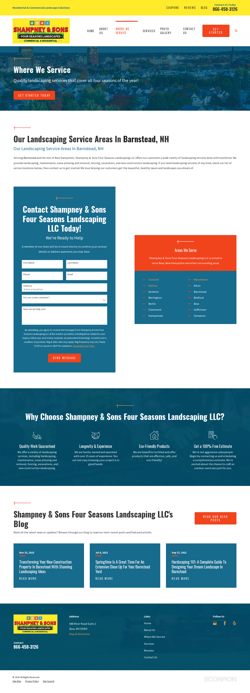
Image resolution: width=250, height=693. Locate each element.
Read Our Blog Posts (215, 523)
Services (149, 648)
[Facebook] (225, 628)
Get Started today (34, 95)
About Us (149, 635)
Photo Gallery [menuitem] (166, 31)
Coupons (172, 7)
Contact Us (150, 662)
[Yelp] (234, 628)
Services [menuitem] (149, 31)
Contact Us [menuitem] (189, 31)
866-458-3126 (225, 9)
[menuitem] (16, 686)
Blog (204, 7)
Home (147, 628)
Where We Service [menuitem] (123, 31)
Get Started (216, 31)
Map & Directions (79, 639)
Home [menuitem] (91, 31)
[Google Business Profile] (215, 628)
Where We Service (154, 641)
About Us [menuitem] (103, 31)
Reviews (190, 7)
